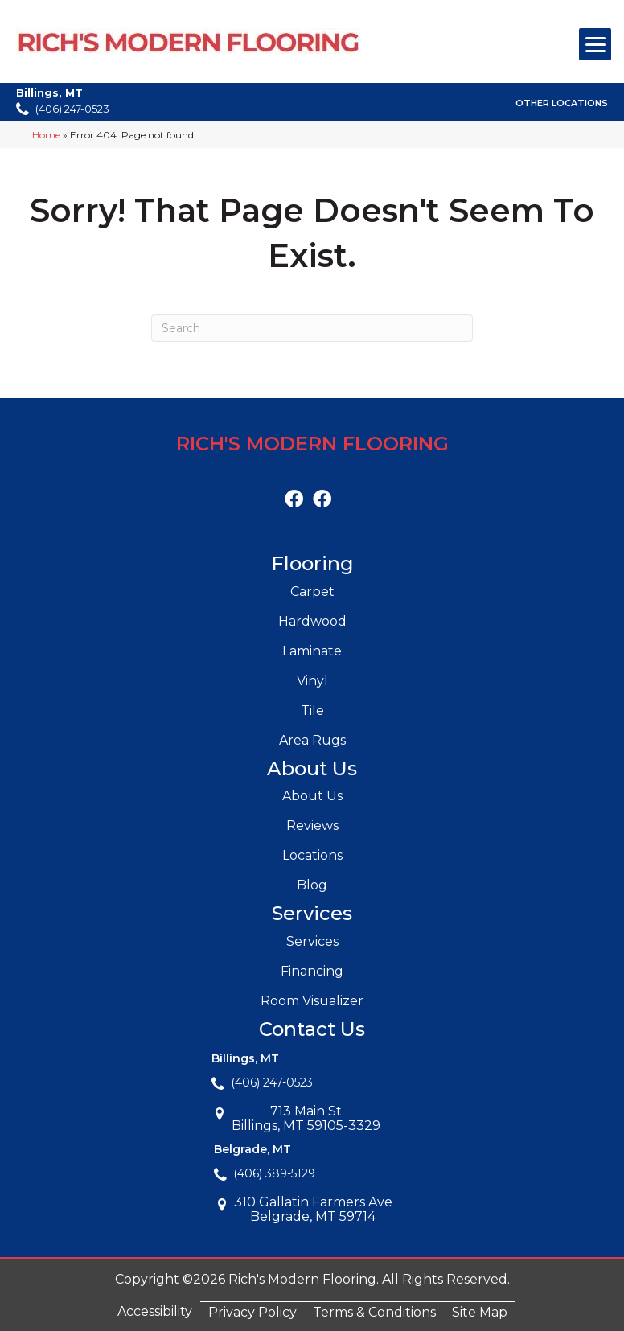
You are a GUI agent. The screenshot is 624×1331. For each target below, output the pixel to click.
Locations (312, 855)
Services (312, 941)
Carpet (312, 591)
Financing (312, 971)
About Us (312, 795)
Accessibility (154, 1311)
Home (46, 135)
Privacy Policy (252, 1312)
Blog (312, 885)
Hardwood (312, 621)
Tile (312, 710)
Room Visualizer (312, 1001)
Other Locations (561, 103)
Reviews (312, 825)
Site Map (479, 1312)
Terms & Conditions (374, 1312)
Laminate (312, 651)
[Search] (312, 328)
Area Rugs (312, 740)
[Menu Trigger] (595, 44)
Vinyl (312, 680)
